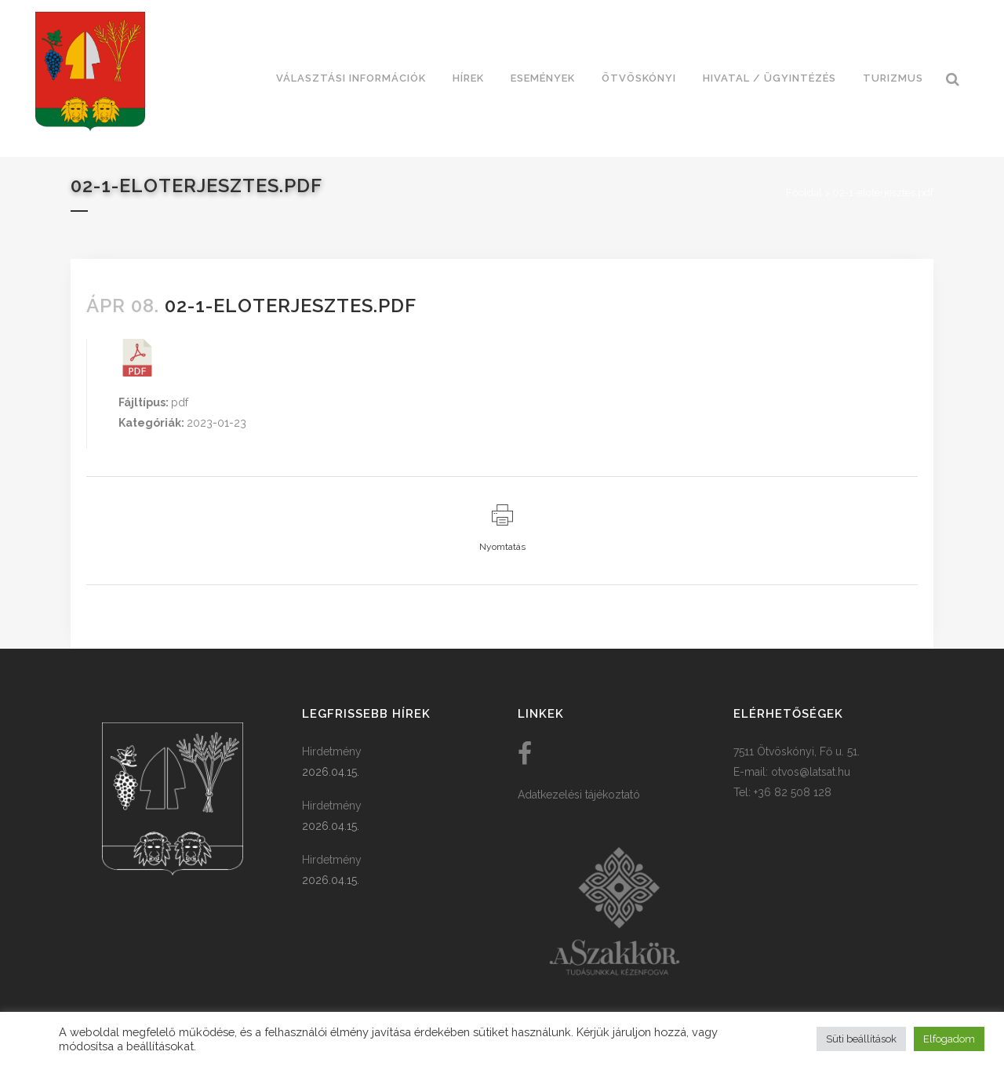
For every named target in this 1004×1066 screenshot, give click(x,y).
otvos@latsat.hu (810, 772)
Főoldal (804, 192)
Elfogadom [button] (949, 1039)
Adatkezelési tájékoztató (579, 794)
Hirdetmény (332, 751)
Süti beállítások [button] (861, 1039)
